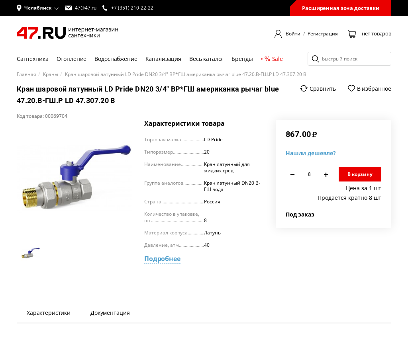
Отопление (72, 58)
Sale (274, 58)
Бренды (242, 58)
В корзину (360, 174)
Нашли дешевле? (311, 153)
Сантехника (33, 58)
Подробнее (162, 258)
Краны (50, 74)
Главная (26, 74)
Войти (293, 34)
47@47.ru (80, 8)
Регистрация (323, 34)
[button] (38, 8)
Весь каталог (206, 58)
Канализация (163, 58)
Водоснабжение (115, 58)
